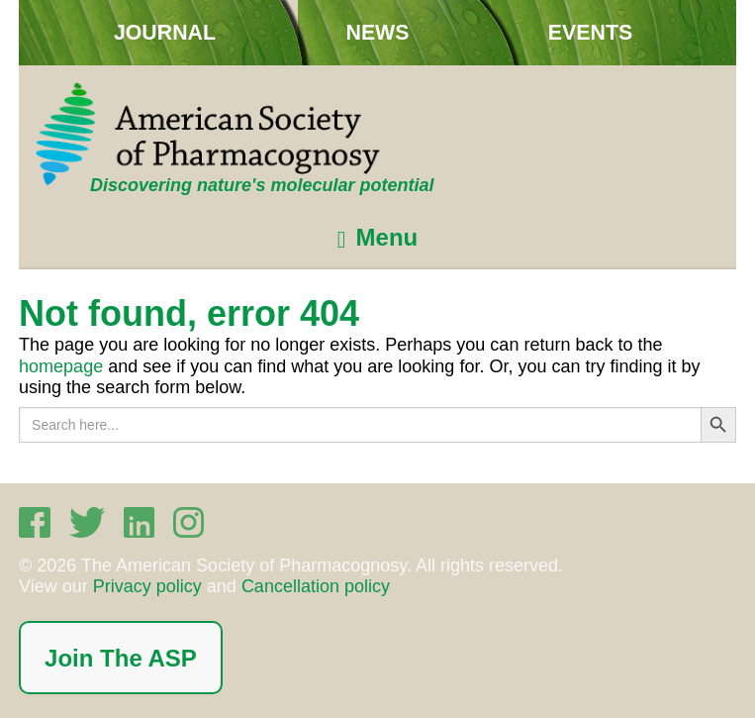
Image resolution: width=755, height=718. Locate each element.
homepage (61, 366)
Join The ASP (121, 658)
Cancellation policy (315, 586)
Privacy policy (147, 586)
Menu (387, 238)
